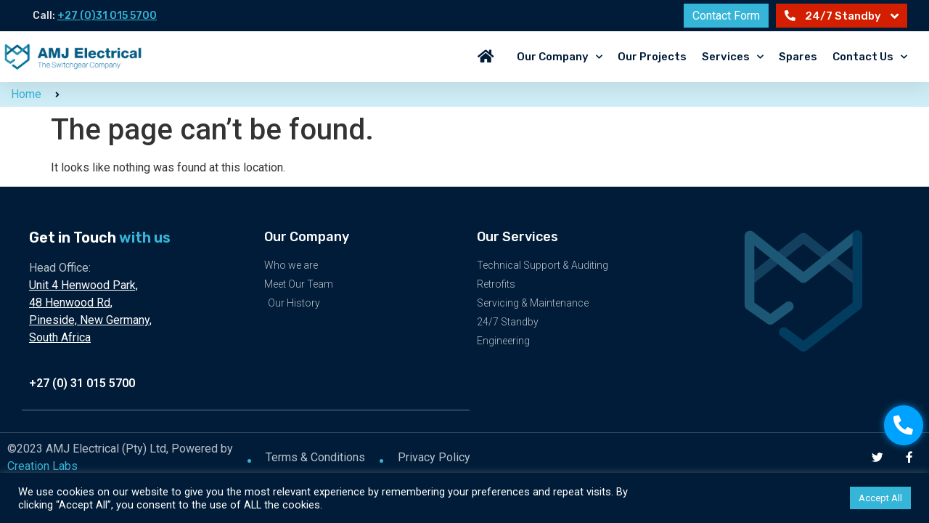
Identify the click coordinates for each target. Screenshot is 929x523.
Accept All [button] (880, 497)
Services (733, 57)
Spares (798, 56)
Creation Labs (42, 465)
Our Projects (652, 56)
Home (26, 94)
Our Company (559, 57)
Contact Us (869, 57)
